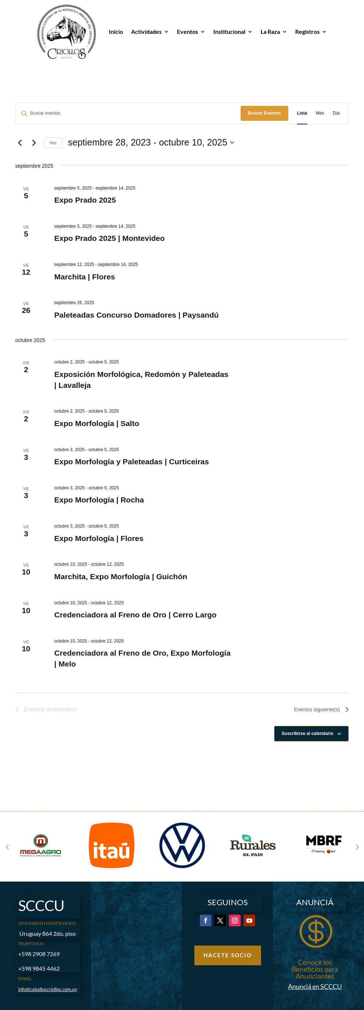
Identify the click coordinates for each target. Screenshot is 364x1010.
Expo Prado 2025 (85, 200)
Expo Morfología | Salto (96, 423)
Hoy (53, 142)
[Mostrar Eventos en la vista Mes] (320, 113)
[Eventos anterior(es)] (19, 142)
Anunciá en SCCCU (315, 986)
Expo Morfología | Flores (98, 538)
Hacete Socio (227, 955)
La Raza (270, 31)
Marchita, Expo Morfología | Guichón (120, 576)
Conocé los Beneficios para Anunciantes (315, 969)
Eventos (187, 31)
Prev (7, 846)
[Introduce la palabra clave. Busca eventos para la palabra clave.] (128, 113)
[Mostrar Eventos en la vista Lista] (302, 113)
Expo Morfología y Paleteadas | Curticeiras (131, 461)
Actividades (146, 31)
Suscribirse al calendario (307, 733)
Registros (307, 31)
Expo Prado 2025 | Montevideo (109, 238)
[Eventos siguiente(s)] (33, 142)
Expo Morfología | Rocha (99, 500)
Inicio (116, 31)
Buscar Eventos (264, 113)
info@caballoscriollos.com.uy (47, 989)
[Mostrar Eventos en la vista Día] (336, 113)
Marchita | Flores (84, 277)
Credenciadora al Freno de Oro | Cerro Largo (135, 615)
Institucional (229, 31)
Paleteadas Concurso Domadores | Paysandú (136, 315)
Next (356, 846)
